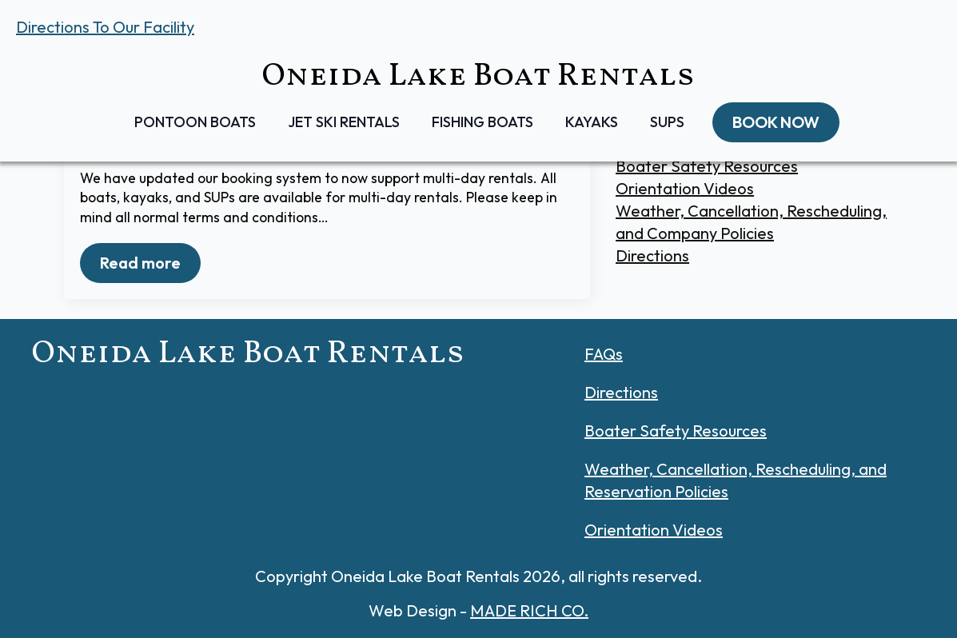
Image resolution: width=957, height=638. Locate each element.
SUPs (667, 122)
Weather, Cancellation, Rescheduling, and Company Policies (751, 222)
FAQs (603, 354)
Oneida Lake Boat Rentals (478, 76)
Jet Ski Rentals (344, 122)
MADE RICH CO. (529, 610)
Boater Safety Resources (707, 166)
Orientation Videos (685, 188)
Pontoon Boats (195, 122)
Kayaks (591, 122)
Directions (652, 255)
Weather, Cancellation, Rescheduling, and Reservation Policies (735, 480)
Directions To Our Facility (105, 27)
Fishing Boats (482, 122)
